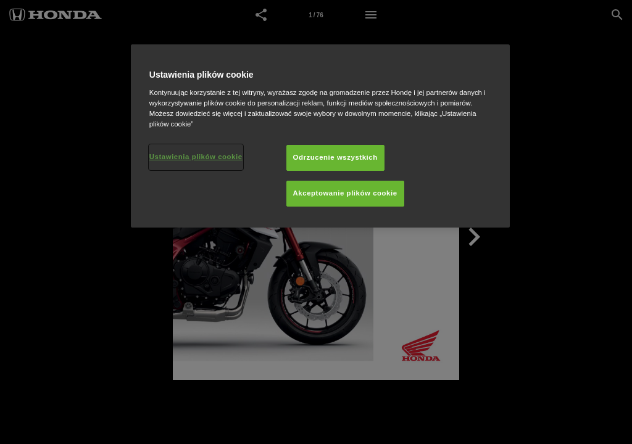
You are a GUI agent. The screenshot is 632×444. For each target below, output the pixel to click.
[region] (320, 136)
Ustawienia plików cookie (196, 156)
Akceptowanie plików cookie (345, 193)
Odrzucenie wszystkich (335, 157)
